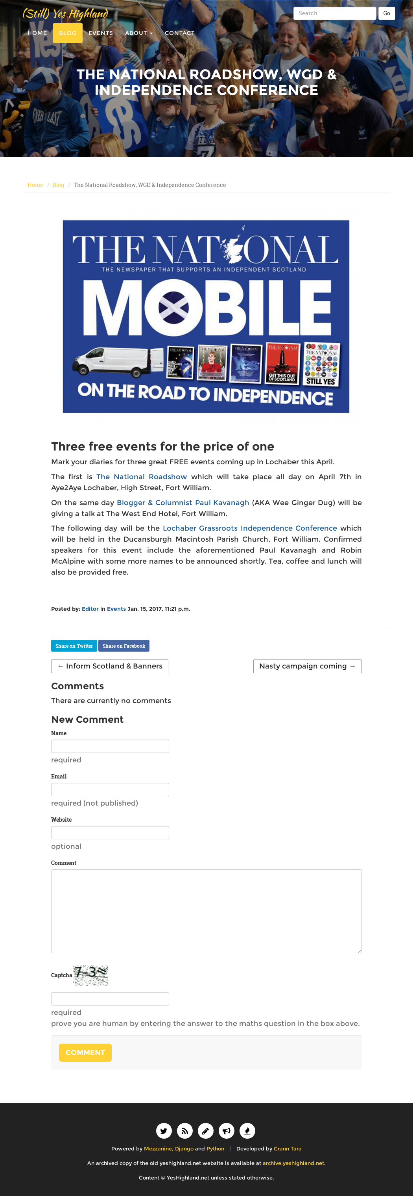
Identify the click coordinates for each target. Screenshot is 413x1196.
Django (184, 1149)
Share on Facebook (124, 646)
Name (58, 733)
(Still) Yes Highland (64, 19)
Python (215, 1149)
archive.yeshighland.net (293, 1163)
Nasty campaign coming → (307, 666)
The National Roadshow (141, 477)
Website (61, 819)
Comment (63, 862)
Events (100, 39)
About (139, 39)
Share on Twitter (74, 646)
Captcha (61, 975)
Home (37, 39)
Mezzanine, (158, 1149)
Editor (90, 608)
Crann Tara (288, 1149)
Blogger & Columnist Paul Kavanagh (183, 502)
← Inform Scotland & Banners (109, 666)
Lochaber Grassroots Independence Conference (250, 528)
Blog (68, 39)
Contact (180, 39)
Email (58, 776)
